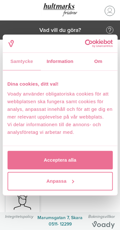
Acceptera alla (60, 160)
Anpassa (60, 181)
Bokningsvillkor (101, 216)
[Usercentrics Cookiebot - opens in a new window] (85, 43)
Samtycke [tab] (21, 61)
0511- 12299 (60, 224)
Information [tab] (60, 61)
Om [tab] (98, 61)
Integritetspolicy (19, 216)
